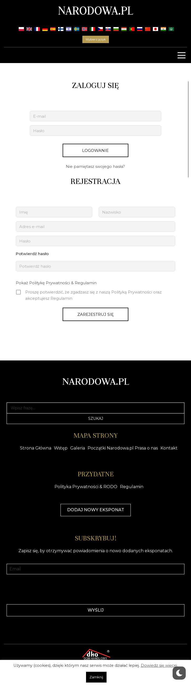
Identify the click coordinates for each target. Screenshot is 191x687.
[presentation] (95, 588)
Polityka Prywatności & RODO (85, 486)
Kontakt (169, 448)
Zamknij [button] (96, 677)
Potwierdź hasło (32, 253)
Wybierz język (96, 39)
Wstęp (61, 448)
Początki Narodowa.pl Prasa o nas (123, 448)
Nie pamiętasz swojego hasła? (95, 166)
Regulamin (131, 486)
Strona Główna (35, 448)
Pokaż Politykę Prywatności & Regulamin (56, 282)
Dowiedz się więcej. (159, 665)
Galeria (77, 448)
